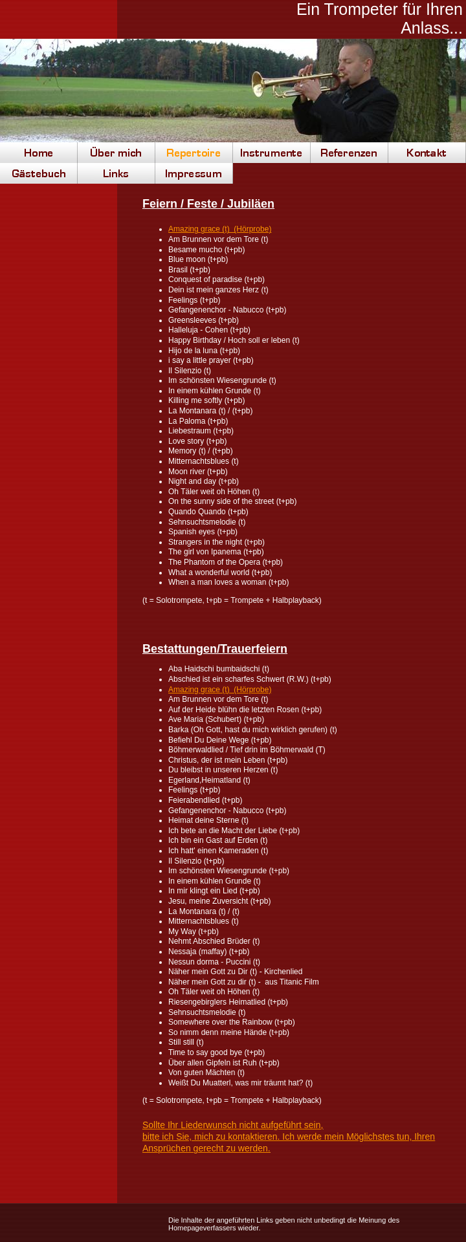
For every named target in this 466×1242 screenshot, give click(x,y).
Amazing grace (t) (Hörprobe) (219, 229)
